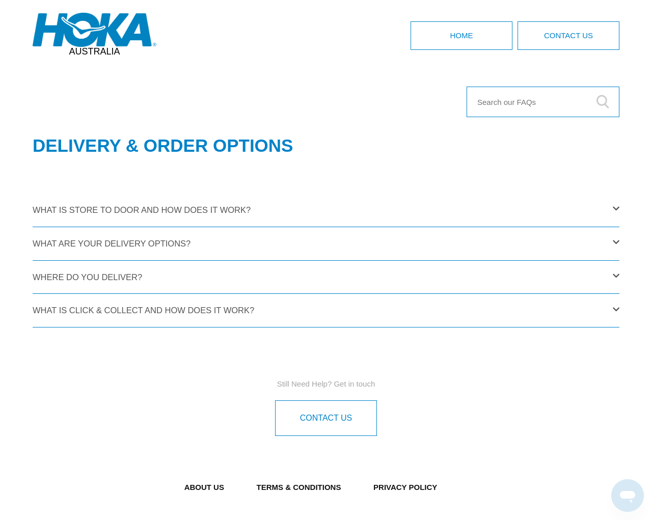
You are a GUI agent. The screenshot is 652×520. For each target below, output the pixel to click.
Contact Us (568, 35)
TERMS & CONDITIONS (299, 487)
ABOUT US (204, 487)
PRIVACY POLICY (405, 487)
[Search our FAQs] (543, 102)
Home (461, 35)
